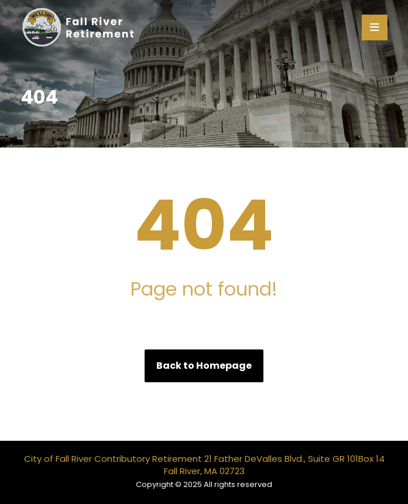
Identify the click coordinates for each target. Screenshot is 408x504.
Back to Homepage (204, 365)
